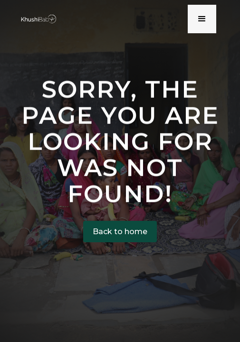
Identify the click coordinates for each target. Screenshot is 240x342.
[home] (36, 18)
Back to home (120, 231)
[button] (202, 19)
